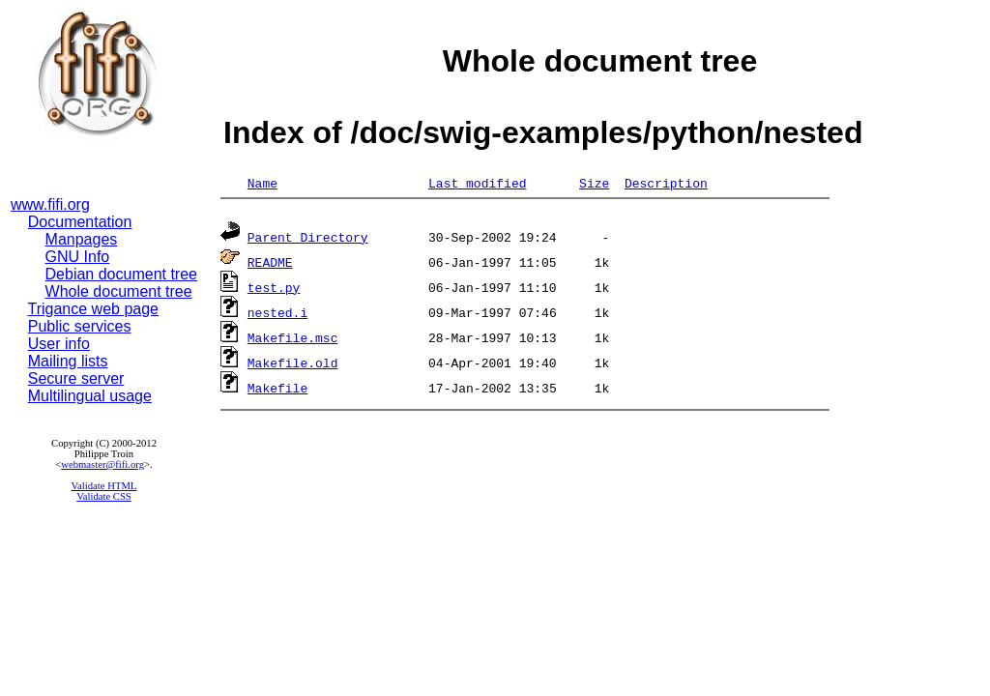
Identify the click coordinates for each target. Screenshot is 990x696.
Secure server (76, 378)
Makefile (277, 390)
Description (666, 182)
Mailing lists (68, 361)
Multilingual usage (90, 396)
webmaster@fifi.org (102, 464)
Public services (79, 326)
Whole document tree (118, 291)
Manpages (81, 239)
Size (594, 182)
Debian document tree (121, 274)
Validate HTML (104, 485)
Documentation (80, 222)
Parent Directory (308, 239)
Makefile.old (293, 365)
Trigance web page (94, 309)
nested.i (277, 315)
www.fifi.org (50, 204)
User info (59, 343)
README (270, 265)
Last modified (477, 182)
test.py (274, 290)
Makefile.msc (293, 340)
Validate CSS (103, 496)
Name (262, 182)
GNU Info (77, 256)
